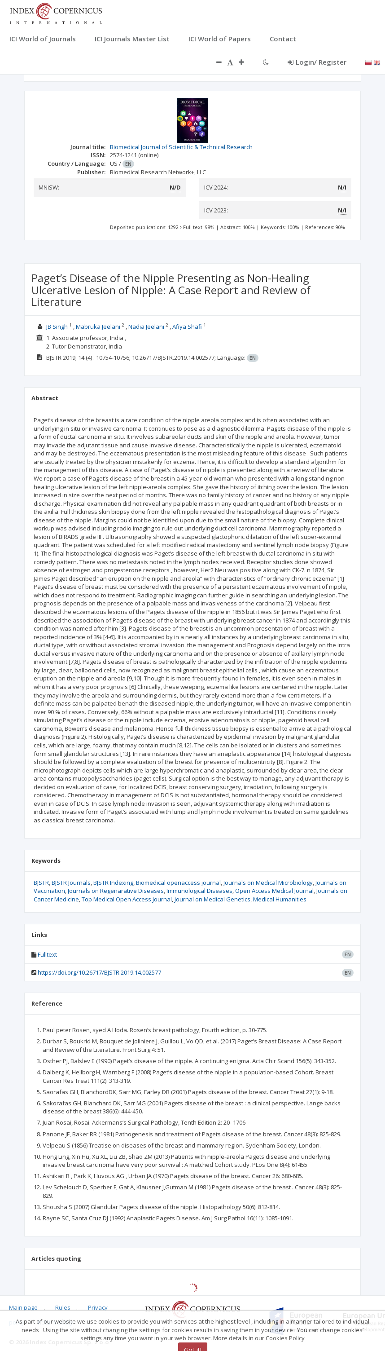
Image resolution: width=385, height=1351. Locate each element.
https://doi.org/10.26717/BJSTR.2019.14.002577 (99, 972)
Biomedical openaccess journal (178, 883)
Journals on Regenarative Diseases (116, 891)
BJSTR (41, 883)
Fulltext (47, 954)
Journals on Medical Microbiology (268, 883)
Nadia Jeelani (146, 326)
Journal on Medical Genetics (212, 899)
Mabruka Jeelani (98, 326)
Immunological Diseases (199, 891)
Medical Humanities (279, 899)
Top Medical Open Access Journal (127, 899)
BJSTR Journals (71, 883)
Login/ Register (317, 61)
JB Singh (57, 326)
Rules (62, 1307)
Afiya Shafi (187, 326)
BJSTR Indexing (113, 883)
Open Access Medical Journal (274, 891)
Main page (23, 1307)
